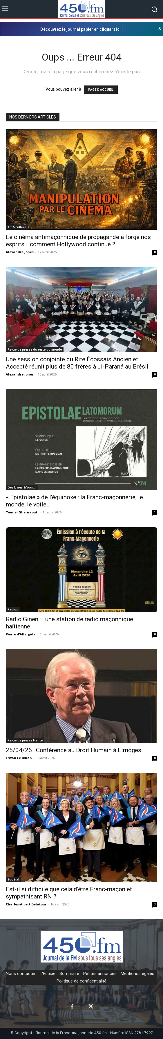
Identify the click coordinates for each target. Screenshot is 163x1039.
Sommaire (69, 973)
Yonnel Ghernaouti (22, 512)
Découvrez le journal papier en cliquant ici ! (81, 29)
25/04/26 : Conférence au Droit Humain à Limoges (73, 750)
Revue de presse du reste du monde (35, 349)
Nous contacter (21, 973)
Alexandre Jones (20, 252)
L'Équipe (47, 973)
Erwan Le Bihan (19, 758)
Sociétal (13, 879)
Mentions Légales (137, 973)
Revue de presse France (25, 740)
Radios (13, 609)
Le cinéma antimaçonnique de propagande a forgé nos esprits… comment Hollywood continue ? (78, 241)
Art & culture (17, 227)
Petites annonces (100, 973)
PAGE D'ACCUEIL (100, 90)
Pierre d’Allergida (21, 634)
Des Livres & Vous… (22, 487)
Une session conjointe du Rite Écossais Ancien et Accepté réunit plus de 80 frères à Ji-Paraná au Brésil (77, 363)
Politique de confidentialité (81, 981)
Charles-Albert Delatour (26, 904)
